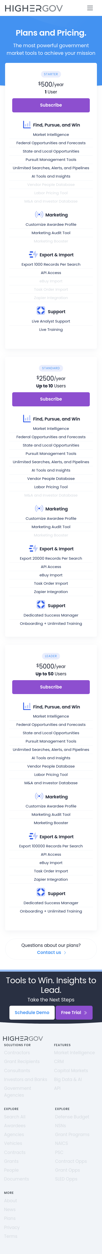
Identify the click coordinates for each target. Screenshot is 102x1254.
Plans (10, 1218)
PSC (59, 1152)
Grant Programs (72, 1135)
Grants (11, 1161)
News (10, 1210)
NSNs (60, 1126)
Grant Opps (67, 1170)
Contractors (17, 1053)
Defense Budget (72, 1117)
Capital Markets (71, 1071)
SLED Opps (66, 1179)
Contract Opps (71, 1161)
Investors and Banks (25, 1079)
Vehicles (13, 1143)
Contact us (52, 952)
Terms (10, 1236)
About (10, 1201)
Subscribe (51, 105)
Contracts (14, 1152)
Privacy (12, 1227)
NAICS (61, 1143)
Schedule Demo (32, 1013)
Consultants (17, 1071)
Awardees (15, 1126)
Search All (14, 1117)
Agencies (14, 1135)
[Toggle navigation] (90, 8)
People (11, 1170)
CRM (59, 1062)
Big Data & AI (68, 1079)
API (57, 1088)
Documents (16, 1179)
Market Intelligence (74, 1053)
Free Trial (74, 1013)
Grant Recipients (22, 1062)
